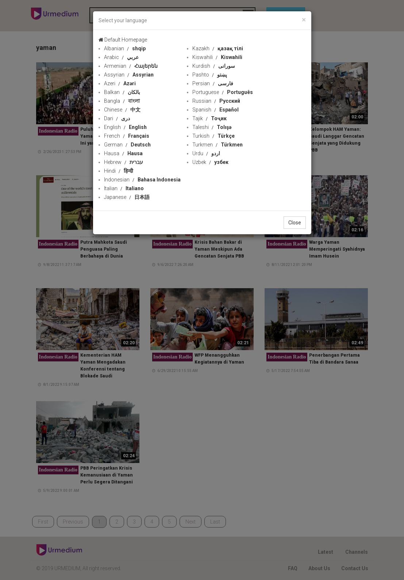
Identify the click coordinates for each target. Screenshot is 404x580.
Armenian (131, 66)
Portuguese (222, 92)
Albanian (125, 48)
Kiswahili (217, 57)
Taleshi (211, 127)
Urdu (206, 153)
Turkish (213, 136)
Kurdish (213, 66)
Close (294, 223)
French (126, 136)
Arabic (121, 57)
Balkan (122, 92)
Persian (212, 83)
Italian (124, 188)
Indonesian (142, 180)
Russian (216, 101)
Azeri (120, 83)
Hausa (123, 153)
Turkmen (217, 145)
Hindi (118, 171)
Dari (117, 118)
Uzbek (210, 162)
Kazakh (217, 48)
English (125, 127)
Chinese (122, 110)
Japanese (127, 197)
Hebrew (123, 162)
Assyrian (129, 75)
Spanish (215, 110)
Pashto (209, 75)
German (127, 145)
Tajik (209, 118)
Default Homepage (123, 40)
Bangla (122, 101)
